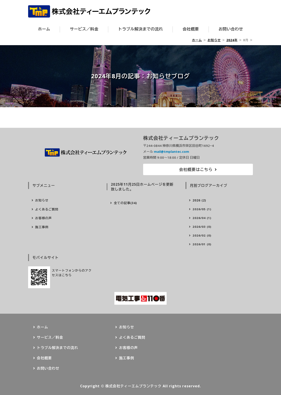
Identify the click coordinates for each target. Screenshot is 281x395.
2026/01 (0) (202, 244)
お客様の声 (43, 218)
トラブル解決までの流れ (140, 29)
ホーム (44, 29)
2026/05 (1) (202, 209)
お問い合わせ (231, 29)
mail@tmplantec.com (171, 151)
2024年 (232, 40)
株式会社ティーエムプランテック (133, 386)
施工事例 (41, 227)
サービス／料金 (84, 29)
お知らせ (214, 40)
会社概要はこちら (196, 169)
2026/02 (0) (202, 235)
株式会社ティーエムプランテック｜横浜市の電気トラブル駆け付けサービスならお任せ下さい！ (89, 11)
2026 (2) (199, 200)
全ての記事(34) (125, 203)
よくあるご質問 (46, 209)
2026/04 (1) (202, 218)
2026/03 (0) (202, 227)
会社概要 (191, 29)
